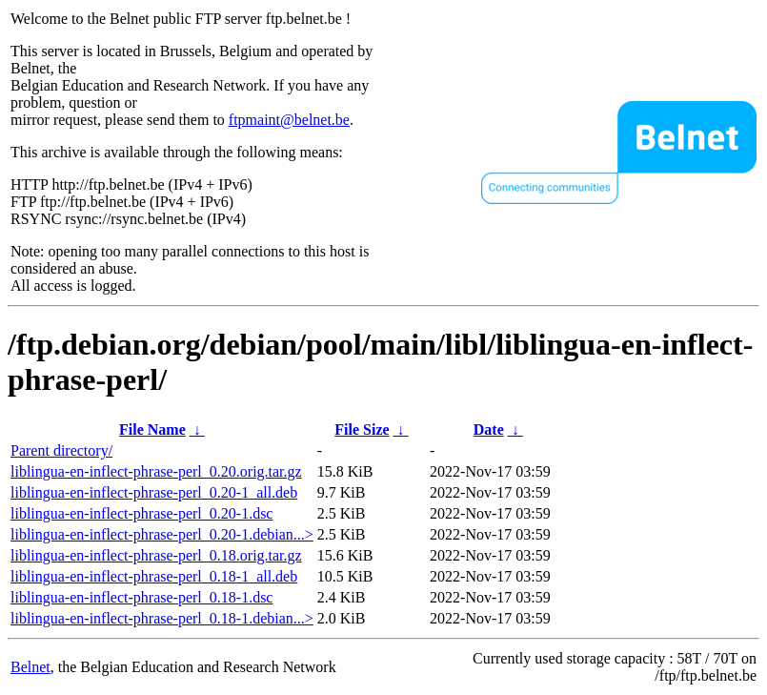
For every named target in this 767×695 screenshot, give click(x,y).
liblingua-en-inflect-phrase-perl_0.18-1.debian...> (161, 618)
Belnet (30, 667)
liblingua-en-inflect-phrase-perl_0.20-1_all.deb (153, 492)
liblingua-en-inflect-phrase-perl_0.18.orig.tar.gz (156, 555)
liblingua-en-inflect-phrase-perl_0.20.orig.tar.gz (156, 471)
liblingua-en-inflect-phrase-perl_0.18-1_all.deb (153, 576)
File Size (361, 429)
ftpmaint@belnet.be (289, 120)
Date (489, 429)
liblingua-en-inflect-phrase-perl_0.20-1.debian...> (161, 534)
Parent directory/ (61, 450)
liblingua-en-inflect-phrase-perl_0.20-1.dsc (141, 513)
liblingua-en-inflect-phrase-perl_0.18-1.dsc (141, 597)
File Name (152, 429)
